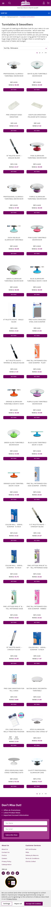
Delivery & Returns (32, 855)
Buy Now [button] (13, 89)
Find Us (4, 855)
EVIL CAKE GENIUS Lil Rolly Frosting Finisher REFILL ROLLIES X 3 (14, 731)
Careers (4, 858)
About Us (5, 849)
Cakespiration (6, 864)
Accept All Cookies (33, 904)
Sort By (25, 13)
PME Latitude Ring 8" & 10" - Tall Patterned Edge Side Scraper (37, 567)
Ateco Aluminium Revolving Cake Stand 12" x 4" (37, 731)
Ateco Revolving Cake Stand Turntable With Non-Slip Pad (14, 772)
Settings (6, 904)
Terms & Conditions (32, 858)
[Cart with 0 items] (49, 3)
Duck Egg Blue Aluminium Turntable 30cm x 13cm (14, 240)
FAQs (27, 852)
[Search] (9, 3)
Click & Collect (31, 861)
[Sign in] (44, 3)
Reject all (18, 904)
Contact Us (6, 852)
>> (46, 53)
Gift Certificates (31, 849)
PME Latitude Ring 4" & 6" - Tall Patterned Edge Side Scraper (13, 608)
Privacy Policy (6, 861)
